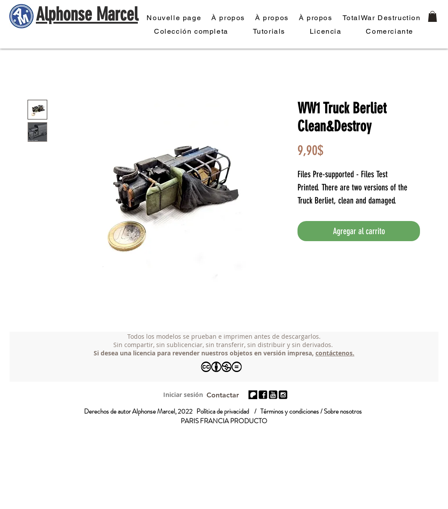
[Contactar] (222, 395)
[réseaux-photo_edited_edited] (283, 394)
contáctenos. (334, 353)
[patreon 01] (252, 394)
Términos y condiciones (289, 411)
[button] (432, 16)
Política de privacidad (222, 411)
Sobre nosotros (343, 411)
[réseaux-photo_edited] (263, 394)
